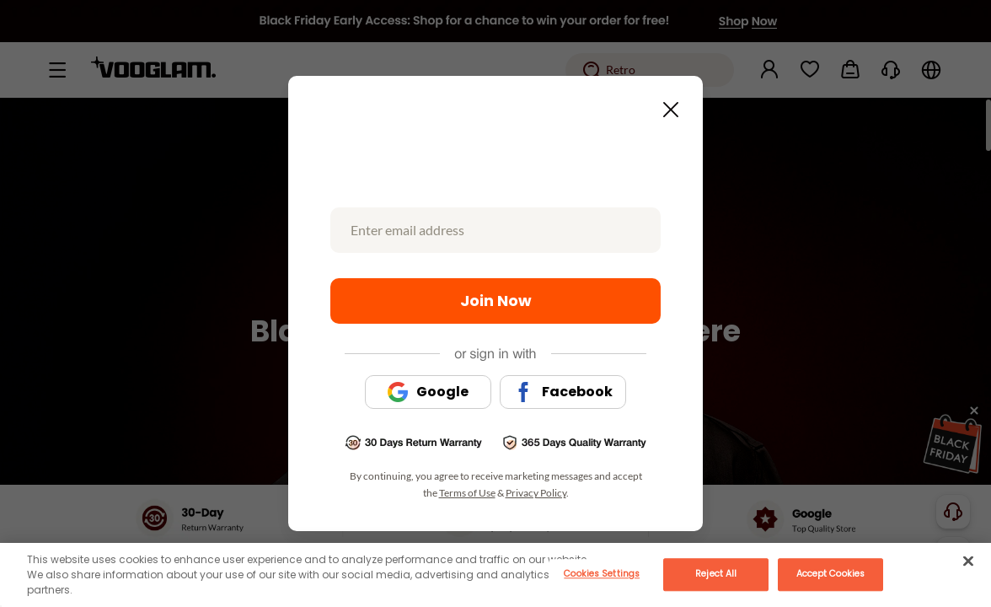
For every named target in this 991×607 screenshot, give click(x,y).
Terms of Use (467, 492)
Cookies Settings (602, 573)
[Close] (968, 560)
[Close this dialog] (665, 104)
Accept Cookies (830, 573)
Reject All (716, 573)
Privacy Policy (536, 492)
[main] (495, 575)
